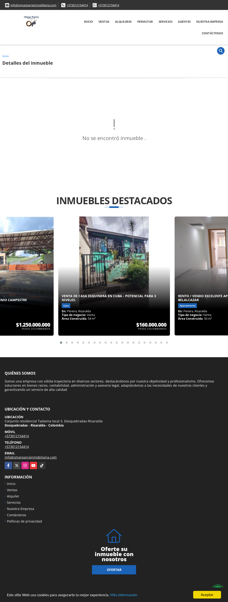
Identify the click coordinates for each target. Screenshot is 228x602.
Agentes (184, 21)
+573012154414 (77, 5)
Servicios (166, 21)
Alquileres (123, 21)
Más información (123, 595)
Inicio (88, 21)
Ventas (103, 21)
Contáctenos (212, 33)
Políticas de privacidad (24, 521)
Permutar (145, 21)
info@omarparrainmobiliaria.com (33, 5)
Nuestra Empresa (209, 21)
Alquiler (13, 496)
